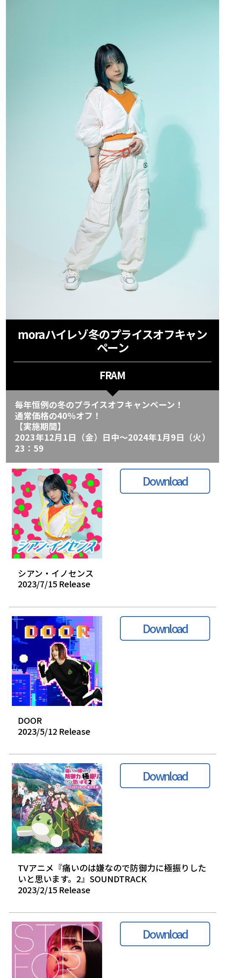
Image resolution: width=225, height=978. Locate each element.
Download (164, 480)
